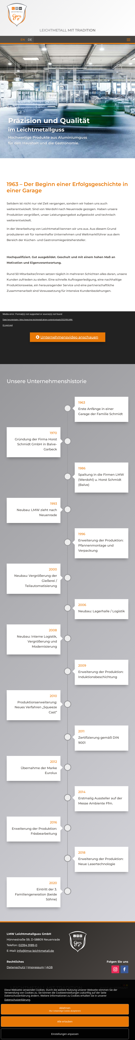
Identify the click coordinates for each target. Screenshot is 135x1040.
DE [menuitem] (30, 39)
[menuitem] (23, 39)
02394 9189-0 (27, 945)
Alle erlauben (65, 1021)
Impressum (35, 967)
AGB (49, 967)
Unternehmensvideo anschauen (69, 337)
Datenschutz (16, 967)
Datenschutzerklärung (17, 999)
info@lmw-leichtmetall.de (35, 950)
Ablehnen (65, 1009)
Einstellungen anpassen (65, 1034)
